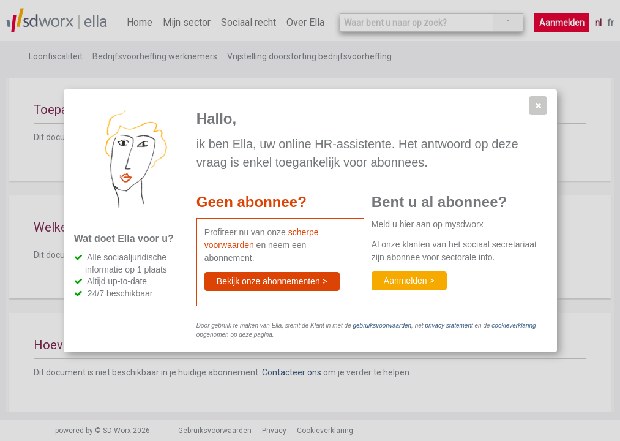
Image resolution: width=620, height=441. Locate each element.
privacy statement (448, 325)
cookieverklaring (513, 325)
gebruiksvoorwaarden (382, 325)
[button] (538, 105)
